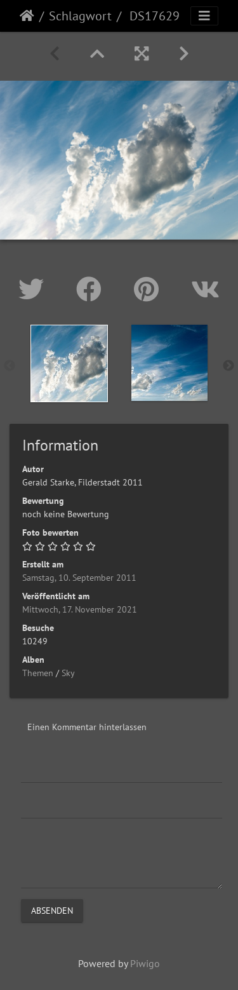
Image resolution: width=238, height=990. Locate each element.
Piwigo (145, 963)
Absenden (52, 910)
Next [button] (228, 366)
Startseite (27, 15)
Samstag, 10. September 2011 (79, 577)
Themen (37, 673)
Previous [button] (9, 366)
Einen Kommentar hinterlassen (87, 727)
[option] (69, 363)
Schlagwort (80, 16)
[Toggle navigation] (204, 15)
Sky (68, 673)
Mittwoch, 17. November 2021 (79, 609)
